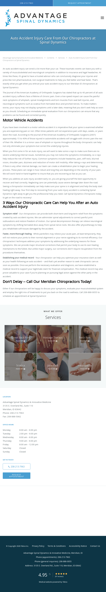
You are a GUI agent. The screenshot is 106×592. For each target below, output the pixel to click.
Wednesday (23, 437)
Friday (23, 444)
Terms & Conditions (57, 546)
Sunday (23, 451)
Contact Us (95, 546)
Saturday (23, 448)
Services (61, 58)
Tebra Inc (24, 546)
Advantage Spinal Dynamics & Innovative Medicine (23, 58)
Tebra (65, 582)
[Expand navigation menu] (102, 17)
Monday (23, 430)
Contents (51, 58)
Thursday (23, 441)
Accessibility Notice (78, 546)
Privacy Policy (38, 546)
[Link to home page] (49, 17)
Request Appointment (16, 475)
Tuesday (23, 433)
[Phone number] (16, 466)
